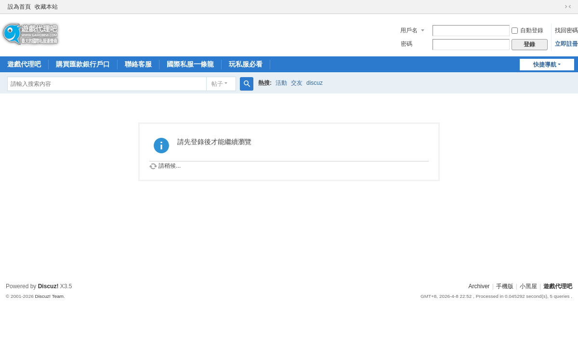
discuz (314, 83)
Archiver (479, 286)
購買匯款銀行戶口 (83, 64)
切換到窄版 (568, 6)
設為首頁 (19, 6)
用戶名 (409, 30)
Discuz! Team (49, 296)
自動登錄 (527, 30)
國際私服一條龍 (190, 64)
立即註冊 (566, 43)
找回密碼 (566, 30)
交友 (296, 83)
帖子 (217, 83)
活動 (281, 83)
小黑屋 (528, 286)
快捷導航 (544, 64)
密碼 (406, 43)
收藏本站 (46, 6)
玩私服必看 (246, 64)
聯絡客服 (138, 64)
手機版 (504, 286)
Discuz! (48, 286)
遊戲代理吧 (24, 64)
